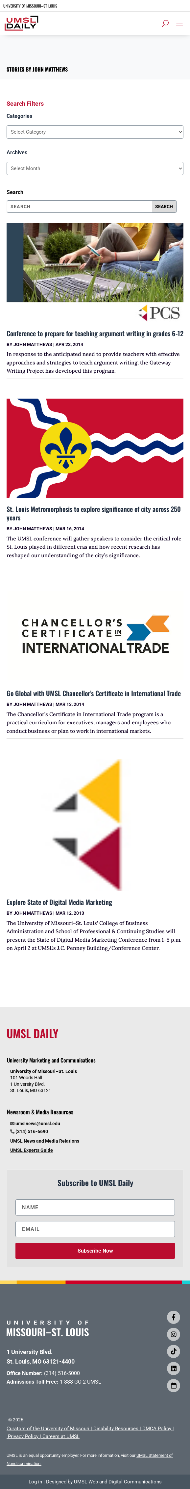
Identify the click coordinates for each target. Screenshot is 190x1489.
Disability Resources (115, 1429)
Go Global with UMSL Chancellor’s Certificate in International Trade (94, 693)
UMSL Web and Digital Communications (118, 1482)
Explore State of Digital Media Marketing (59, 902)
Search (15, 192)
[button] (179, 23)
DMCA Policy (156, 1429)
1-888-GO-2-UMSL (80, 1382)
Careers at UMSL (61, 1436)
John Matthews (32, 344)
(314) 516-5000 (62, 1373)
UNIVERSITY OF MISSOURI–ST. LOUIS (30, 6)
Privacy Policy (23, 1436)
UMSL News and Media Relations (44, 1141)
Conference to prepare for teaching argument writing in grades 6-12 (95, 333)
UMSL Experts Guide (31, 1150)
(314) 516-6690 (31, 1131)
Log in (35, 1482)
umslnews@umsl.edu (37, 1123)
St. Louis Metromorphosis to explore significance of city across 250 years (94, 513)
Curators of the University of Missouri (48, 1429)
